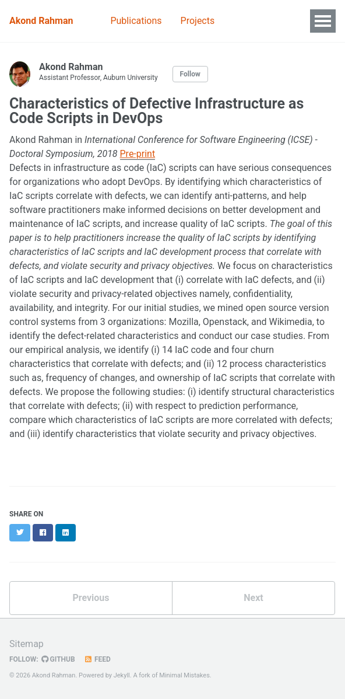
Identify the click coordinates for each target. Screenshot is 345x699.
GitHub (58, 659)
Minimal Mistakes (184, 675)
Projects (198, 20)
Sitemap (26, 643)
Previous (90, 597)
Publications (135, 20)
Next (253, 597)
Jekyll (122, 675)
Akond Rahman (41, 20)
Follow (190, 74)
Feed (97, 659)
